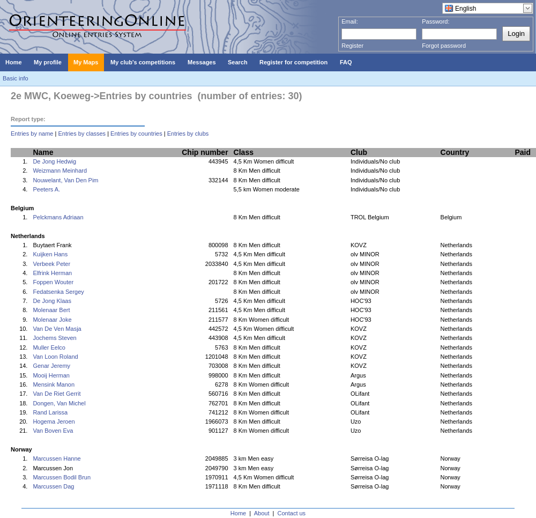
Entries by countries (136, 133)
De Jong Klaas (52, 301)
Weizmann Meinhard (60, 170)
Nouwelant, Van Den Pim (65, 180)
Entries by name (32, 133)
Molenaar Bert (51, 310)
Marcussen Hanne (56, 458)
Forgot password (444, 45)
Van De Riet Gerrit (56, 393)
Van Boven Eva (53, 430)
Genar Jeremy (51, 365)
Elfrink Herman (52, 273)
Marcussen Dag (53, 486)
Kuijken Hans (50, 254)
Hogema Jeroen (54, 421)
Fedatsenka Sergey (58, 291)
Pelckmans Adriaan (58, 217)
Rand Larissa (50, 412)
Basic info (15, 78)
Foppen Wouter (53, 282)
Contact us (292, 513)
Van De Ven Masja (57, 328)
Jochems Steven (54, 338)
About (262, 513)
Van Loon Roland (55, 356)
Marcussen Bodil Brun (62, 477)
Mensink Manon (54, 384)
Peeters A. (46, 189)
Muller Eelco (49, 347)
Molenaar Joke (52, 319)
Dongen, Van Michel (59, 403)
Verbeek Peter (51, 264)
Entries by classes (82, 133)
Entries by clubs (188, 133)
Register (352, 45)
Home (238, 513)
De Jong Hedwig (54, 161)
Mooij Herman (51, 375)
